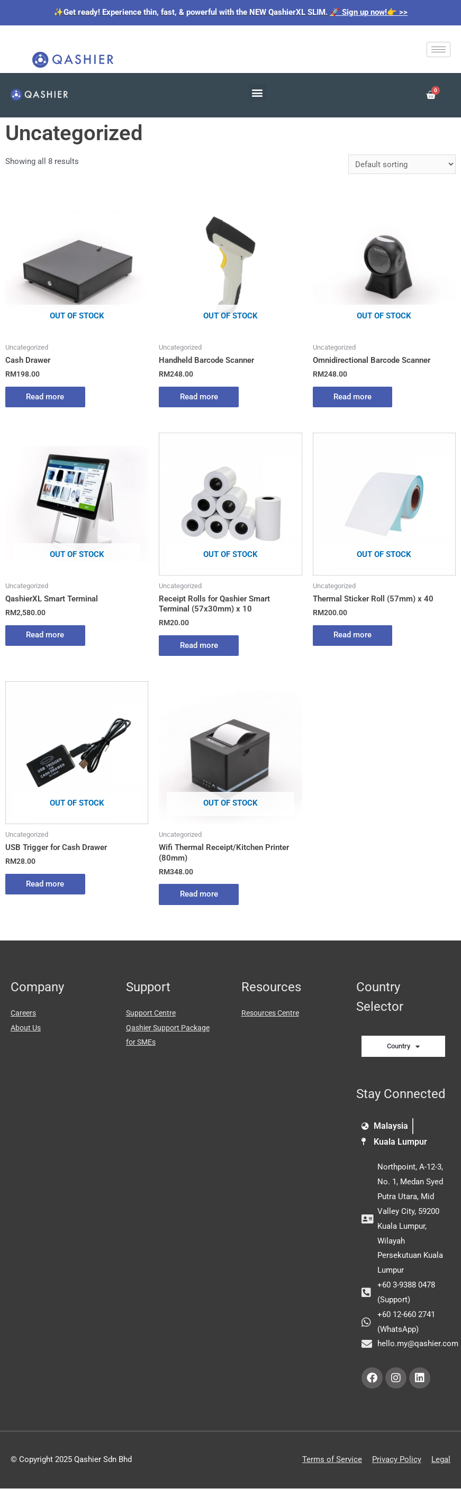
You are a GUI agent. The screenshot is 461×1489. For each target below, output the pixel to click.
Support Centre (152, 1013)
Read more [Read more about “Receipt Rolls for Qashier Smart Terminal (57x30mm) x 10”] (199, 645)
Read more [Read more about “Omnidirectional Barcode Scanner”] (353, 396)
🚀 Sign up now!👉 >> (369, 12)
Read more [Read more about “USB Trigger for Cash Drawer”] (45, 884)
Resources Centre (272, 1013)
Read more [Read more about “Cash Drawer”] (45, 396)
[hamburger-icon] (438, 49)
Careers (24, 1013)
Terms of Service (332, 1460)
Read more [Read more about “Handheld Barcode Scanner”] (199, 396)
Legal (440, 1460)
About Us (27, 1028)
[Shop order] (402, 164)
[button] (257, 92)
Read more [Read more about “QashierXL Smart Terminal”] (45, 635)
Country (403, 1047)
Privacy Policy (396, 1460)
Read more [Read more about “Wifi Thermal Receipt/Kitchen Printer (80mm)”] (199, 894)
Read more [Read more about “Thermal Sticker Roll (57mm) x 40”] (353, 635)
